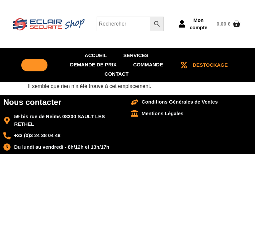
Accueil (96, 55)
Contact (116, 74)
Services (136, 55)
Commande (148, 64)
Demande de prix (93, 64)
